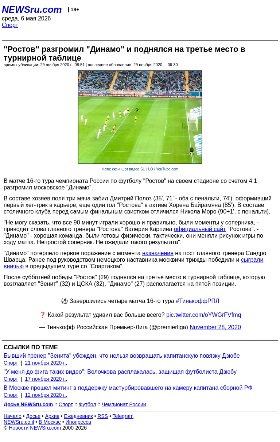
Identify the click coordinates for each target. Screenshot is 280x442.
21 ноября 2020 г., (46, 363)
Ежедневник (78, 416)
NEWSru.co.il (19, 422)
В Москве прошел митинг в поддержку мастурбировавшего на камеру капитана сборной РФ (128, 388)
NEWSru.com (32, 9)
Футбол (87, 404)
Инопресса (79, 422)
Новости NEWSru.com (35, 428)
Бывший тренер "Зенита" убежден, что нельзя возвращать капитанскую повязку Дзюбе (122, 356)
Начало (13, 416)
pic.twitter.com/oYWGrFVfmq (203, 315)
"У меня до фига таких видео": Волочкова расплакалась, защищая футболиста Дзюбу (120, 372)
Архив (52, 416)
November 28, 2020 (215, 327)
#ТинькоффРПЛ (197, 301)
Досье (33, 416)
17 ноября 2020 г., (46, 379)
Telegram (123, 416)
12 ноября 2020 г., (46, 395)
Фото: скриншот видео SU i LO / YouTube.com (140, 169)
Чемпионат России (124, 404)
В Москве (50, 422)
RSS (102, 416)
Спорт (10, 25)
